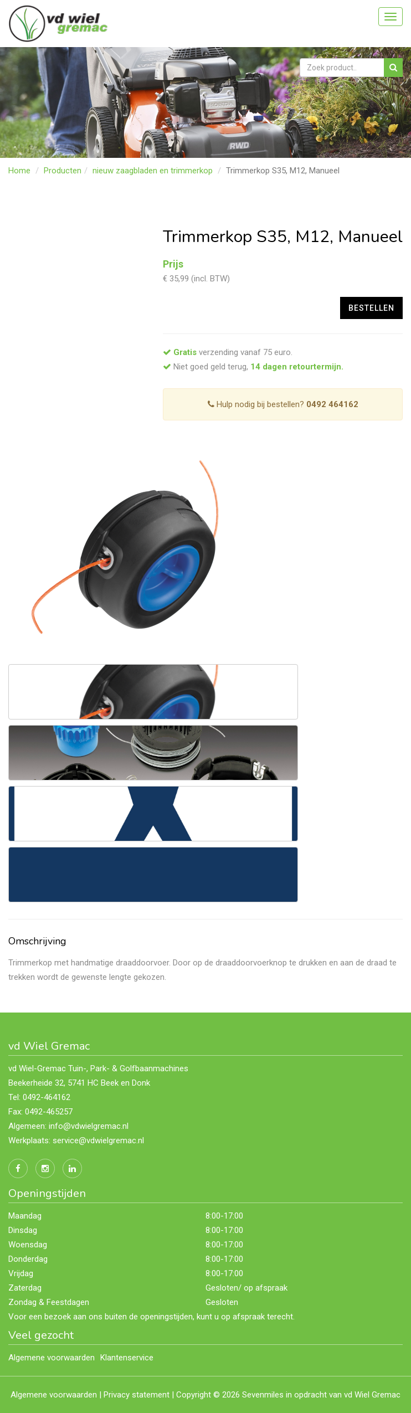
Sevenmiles (263, 1395)
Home (19, 171)
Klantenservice (126, 1358)
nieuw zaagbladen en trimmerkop (153, 171)
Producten (62, 171)
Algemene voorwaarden (51, 1358)
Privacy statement (136, 1395)
